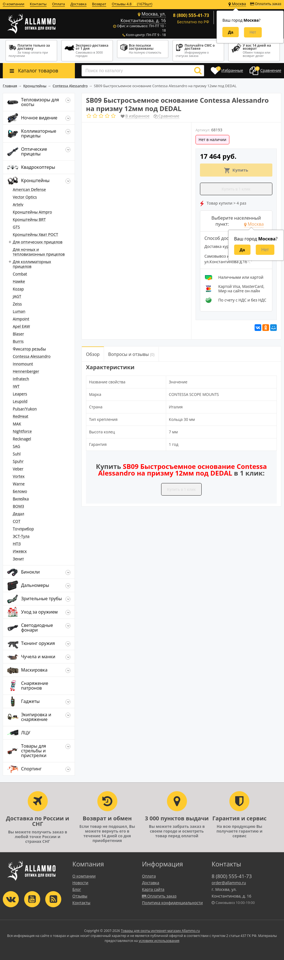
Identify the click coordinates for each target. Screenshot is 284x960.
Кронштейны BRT (29, 219)
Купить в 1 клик (236, 189)
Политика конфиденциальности (172, 902)
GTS (16, 227)
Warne (19, 483)
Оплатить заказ (265, 3)
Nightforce (22, 431)
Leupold (20, 401)
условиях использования (159, 940)
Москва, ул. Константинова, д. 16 (143, 17)
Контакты (38, 3)
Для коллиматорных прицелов (32, 264)
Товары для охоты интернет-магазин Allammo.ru (160, 930)
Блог (76, 889)
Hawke (19, 281)
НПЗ (17, 543)
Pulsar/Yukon (25, 408)
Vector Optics (25, 197)
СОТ (16, 521)
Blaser (18, 333)
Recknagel (22, 438)
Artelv (18, 204)
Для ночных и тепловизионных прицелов (39, 252)
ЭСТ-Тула (21, 536)
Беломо (20, 491)
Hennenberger (26, 371)
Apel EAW (21, 326)
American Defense (29, 189)
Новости (80, 882)
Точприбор (23, 528)
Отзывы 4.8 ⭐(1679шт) (132, 3)
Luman (19, 311)
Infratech (21, 378)
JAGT (17, 296)
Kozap (18, 288)
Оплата (58, 3)
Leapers (20, 393)
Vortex (19, 476)
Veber (18, 468)
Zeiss (17, 303)
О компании (13, 3)
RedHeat (20, 416)
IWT (16, 386)
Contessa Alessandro (31, 356)
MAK (17, 423)
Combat (20, 274)
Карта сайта (153, 889)
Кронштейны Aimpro (32, 212)
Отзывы (79, 896)
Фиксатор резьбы (29, 348)
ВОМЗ (18, 506)
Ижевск (20, 551)
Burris (18, 341)
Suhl (17, 453)
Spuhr (18, 461)
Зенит (18, 558)
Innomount (23, 363)
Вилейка (21, 498)
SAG (16, 446)
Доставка (78, 3)
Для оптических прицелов (37, 242)
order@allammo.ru (229, 882)
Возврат (99, 3)
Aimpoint (21, 318)
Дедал (18, 513)
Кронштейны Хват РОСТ (35, 234)
